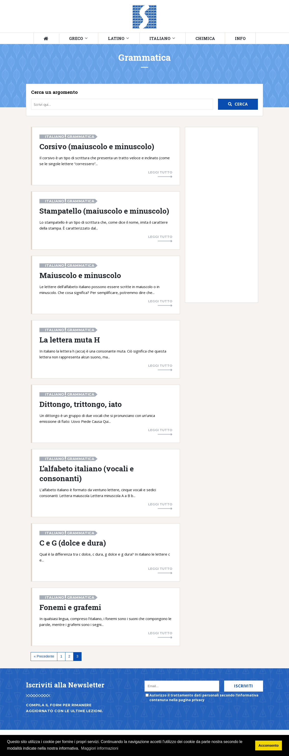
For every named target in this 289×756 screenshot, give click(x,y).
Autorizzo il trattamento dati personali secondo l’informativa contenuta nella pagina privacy (203, 697)
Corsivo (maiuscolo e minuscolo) (96, 146)
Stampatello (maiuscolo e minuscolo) (104, 211)
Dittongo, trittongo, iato (80, 404)
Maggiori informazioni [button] (99, 748)
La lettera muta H (69, 339)
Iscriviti (243, 686)
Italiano (159, 38)
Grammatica (81, 136)
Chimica (205, 38)
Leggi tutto (160, 172)
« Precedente (44, 656)
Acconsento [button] (268, 745)
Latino (116, 38)
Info (240, 38)
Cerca (241, 104)
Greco (76, 38)
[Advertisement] (219, 214)
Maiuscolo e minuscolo (80, 275)
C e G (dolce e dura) (72, 543)
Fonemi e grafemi (70, 607)
